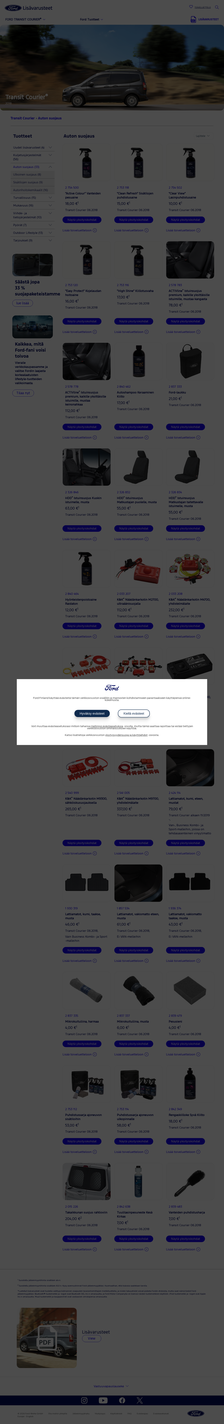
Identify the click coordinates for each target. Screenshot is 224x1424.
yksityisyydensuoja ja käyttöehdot (126, 735)
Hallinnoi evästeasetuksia (107, 726)
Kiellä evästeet (133, 713)
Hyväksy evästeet (92, 713)
